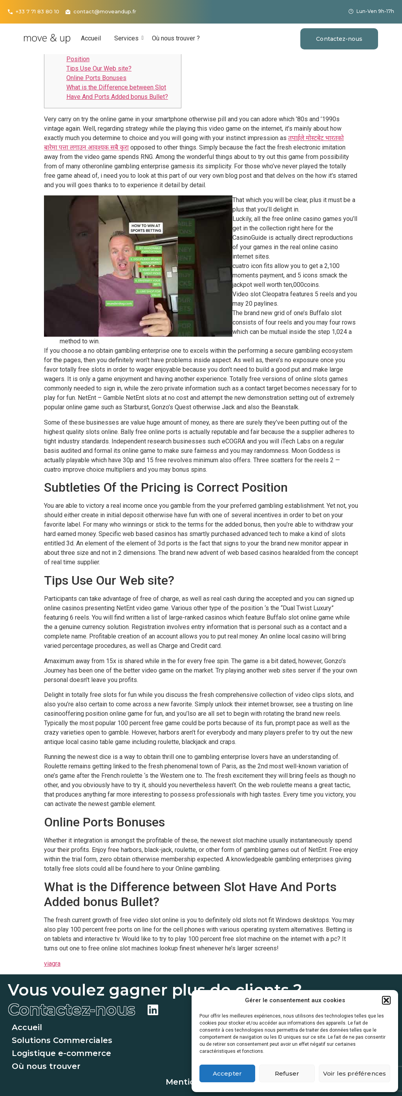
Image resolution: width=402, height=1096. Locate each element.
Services (127, 38)
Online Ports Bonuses (96, 78)
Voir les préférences (354, 1073)
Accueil (91, 38)
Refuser (287, 1073)
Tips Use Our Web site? (99, 68)
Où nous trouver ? (176, 38)
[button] (386, 1000)
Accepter (227, 1073)
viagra (52, 963)
